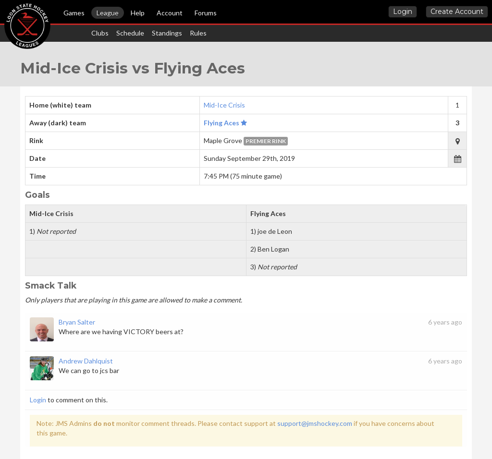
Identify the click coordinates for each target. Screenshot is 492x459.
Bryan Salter (77, 322)
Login (402, 11)
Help (138, 13)
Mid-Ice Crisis (224, 105)
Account (170, 13)
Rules (198, 33)
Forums (206, 13)
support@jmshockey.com (314, 423)
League (108, 13)
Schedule (130, 33)
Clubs (100, 33)
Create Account (456, 11)
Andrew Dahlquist (86, 361)
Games (74, 13)
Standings (167, 33)
